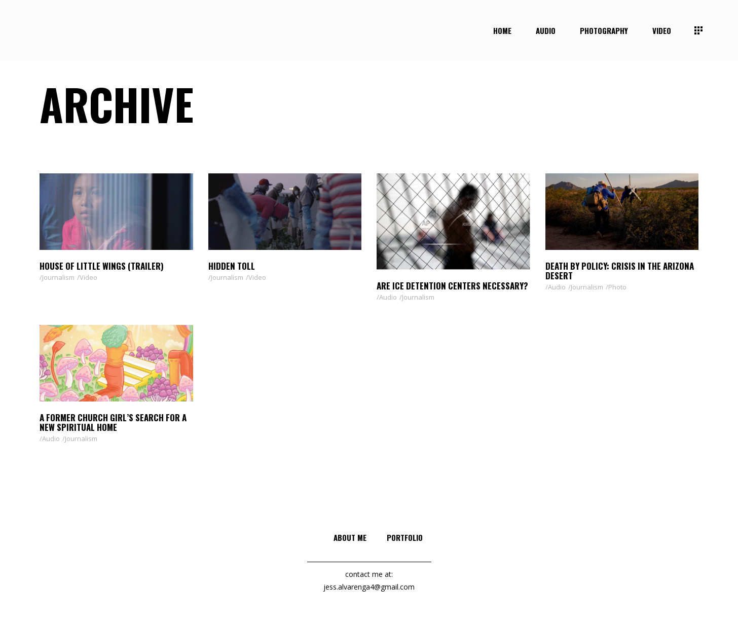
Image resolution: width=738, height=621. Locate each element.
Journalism (58, 277)
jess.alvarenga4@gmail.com (369, 587)
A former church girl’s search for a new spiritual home (113, 422)
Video (88, 277)
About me (350, 537)
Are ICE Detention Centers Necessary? (452, 285)
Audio (388, 297)
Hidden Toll (231, 266)
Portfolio (405, 537)
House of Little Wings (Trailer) (102, 266)
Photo (617, 286)
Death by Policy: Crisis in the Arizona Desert (619, 271)
